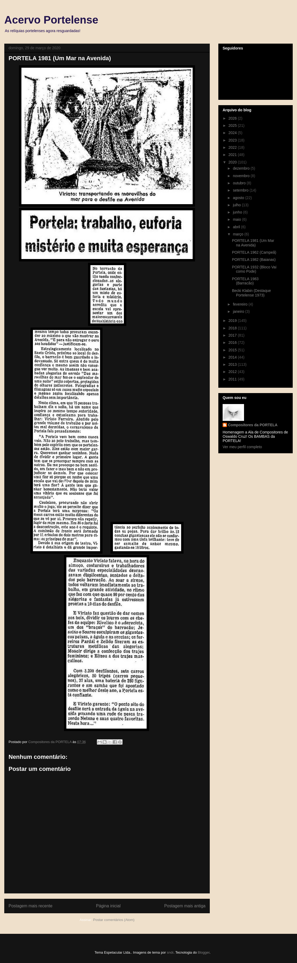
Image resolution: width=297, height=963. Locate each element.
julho (237, 205)
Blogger (204, 952)
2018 (233, 328)
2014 (233, 357)
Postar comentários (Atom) (114, 920)
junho (238, 212)
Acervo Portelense (51, 20)
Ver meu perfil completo (242, 447)
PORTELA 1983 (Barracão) (245, 281)
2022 (233, 147)
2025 (233, 125)
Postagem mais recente (30, 906)
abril (237, 227)
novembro (241, 176)
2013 (233, 364)
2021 (233, 155)
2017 (233, 335)
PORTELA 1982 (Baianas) (254, 259)
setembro (241, 190)
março (238, 234)
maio (237, 219)
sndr (170, 952)
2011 (233, 379)
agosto (239, 198)
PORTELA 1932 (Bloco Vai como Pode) (254, 269)
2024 (233, 133)
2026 (233, 118)
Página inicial (108, 906)
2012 (233, 372)
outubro (239, 183)
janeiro (239, 311)
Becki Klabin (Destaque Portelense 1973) (251, 292)
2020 (233, 162)
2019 (233, 320)
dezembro (241, 168)
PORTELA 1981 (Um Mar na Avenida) (253, 242)
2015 (233, 350)
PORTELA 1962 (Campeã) (254, 252)
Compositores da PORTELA (252, 425)
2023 (233, 140)
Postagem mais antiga (184, 906)
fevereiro (240, 304)
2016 (233, 342)
